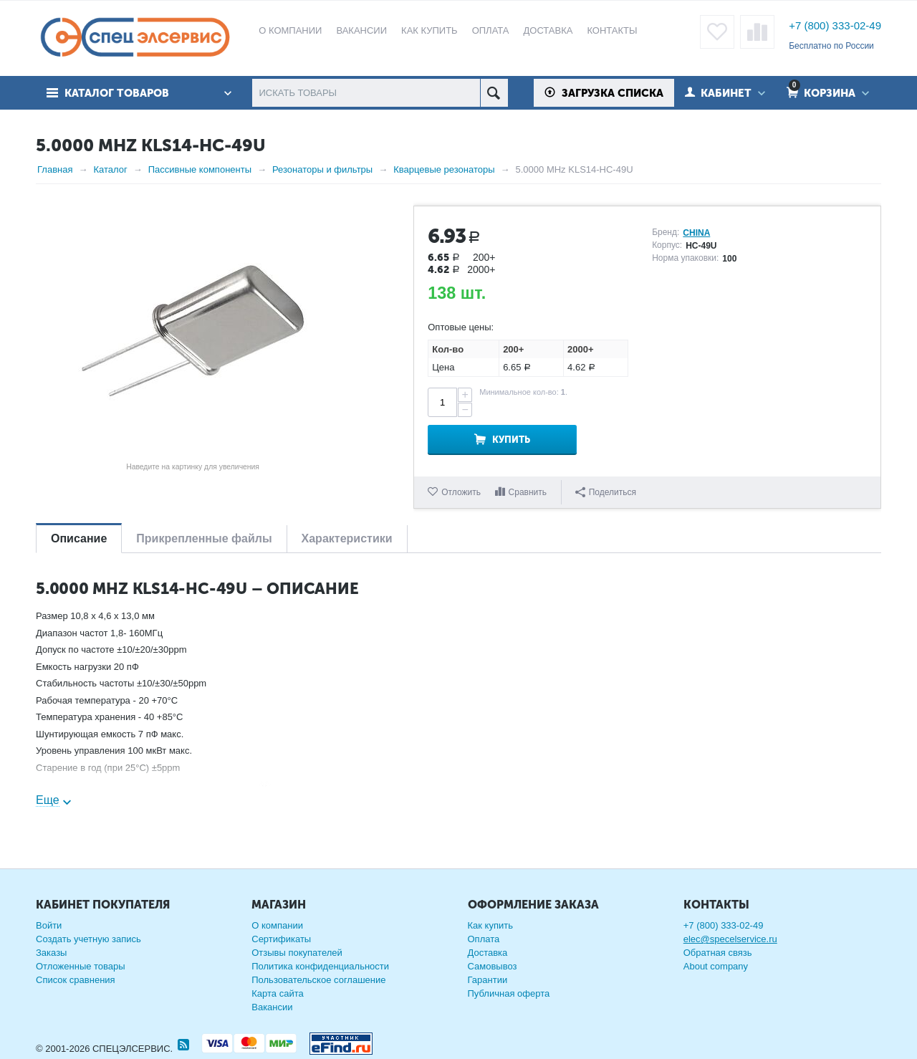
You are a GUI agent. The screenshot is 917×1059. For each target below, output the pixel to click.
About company (715, 966)
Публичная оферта (509, 993)
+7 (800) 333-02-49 (835, 25)
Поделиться (605, 492)
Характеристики (347, 538)
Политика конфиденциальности (320, 966)
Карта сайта (277, 993)
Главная (54, 169)
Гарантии (488, 979)
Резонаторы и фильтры (322, 169)
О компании (277, 925)
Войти (49, 925)
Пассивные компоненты (199, 169)
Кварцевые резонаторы (443, 169)
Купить (511, 439)
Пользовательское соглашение (318, 979)
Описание (79, 538)
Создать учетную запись (88, 939)
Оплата (484, 939)
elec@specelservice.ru (730, 939)
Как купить (490, 925)
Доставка (488, 952)
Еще (47, 800)
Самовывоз (492, 966)
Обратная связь (717, 952)
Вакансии (271, 1007)
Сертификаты (281, 939)
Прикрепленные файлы (204, 538)
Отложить (461, 492)
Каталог (110, 169)
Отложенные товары (80, 966)
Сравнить (528, 492)
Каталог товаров (116, 93)
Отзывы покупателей (296, 952)
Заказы (51, 952)
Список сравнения (75, 979)
